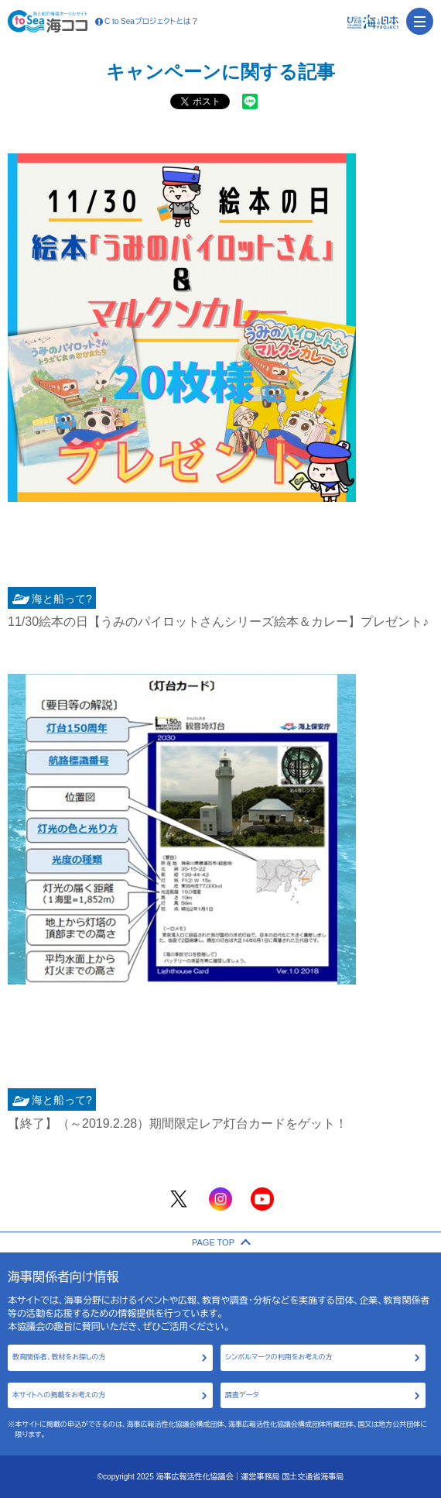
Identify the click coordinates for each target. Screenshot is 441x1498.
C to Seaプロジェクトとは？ (147, 22)
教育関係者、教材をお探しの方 (59, 1357)
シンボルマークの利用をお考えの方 (279, 1357)
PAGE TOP (220, 1242)
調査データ (241, 1395)
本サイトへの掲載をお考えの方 (58, 1395)
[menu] (419, 21)
